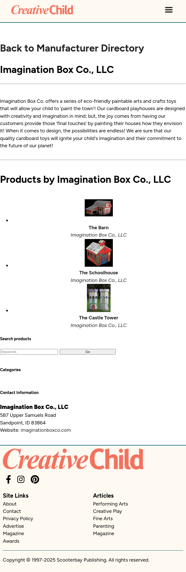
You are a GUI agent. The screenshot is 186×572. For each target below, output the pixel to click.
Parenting (103, 526)
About (10, 504)
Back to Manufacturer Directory (72, 48)
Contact (12, 511)
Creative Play (107, 511)
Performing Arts (110, 504)
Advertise (13, 526)
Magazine (13, 533)
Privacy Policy (18, 518)
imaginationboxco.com (46, 430)
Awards (11, 541)
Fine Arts (103, 518)
